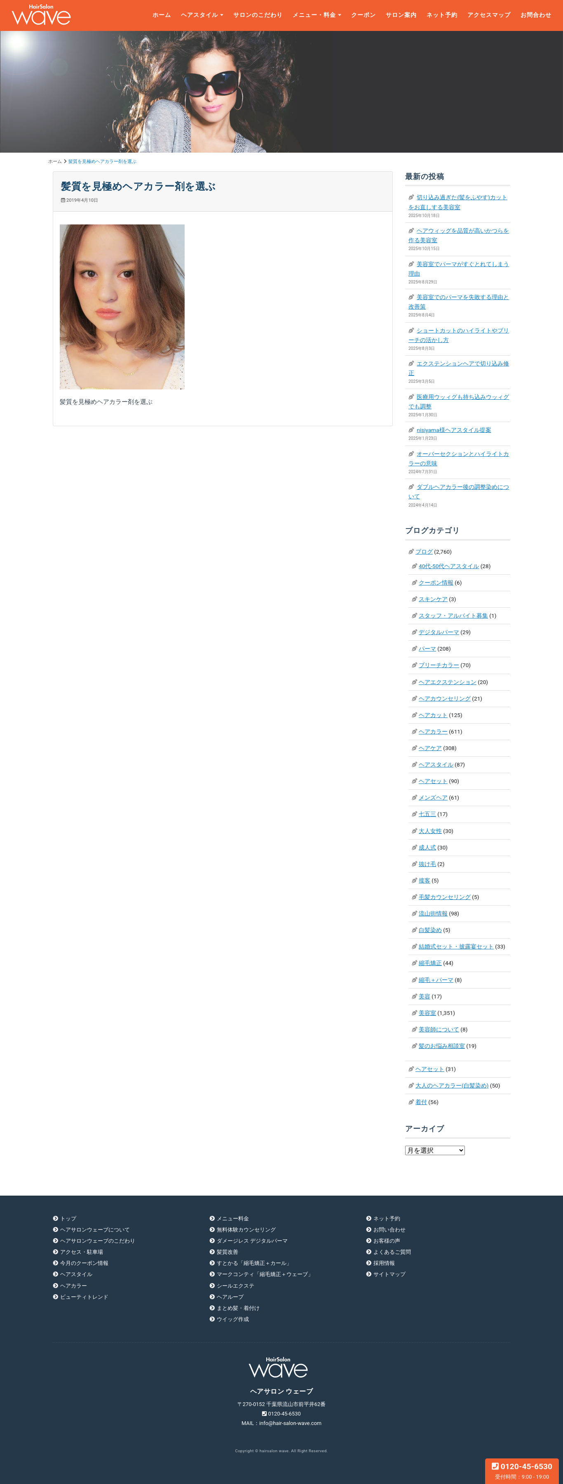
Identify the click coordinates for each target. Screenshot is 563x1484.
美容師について (439, 1029)
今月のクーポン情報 (84, 1263)
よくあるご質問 (392, 1252)
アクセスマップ (489, 15)
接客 (424, 880)
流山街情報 (433, 913)
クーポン (363, 15)
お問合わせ (536, 15)
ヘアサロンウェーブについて (95, 1230)
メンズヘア (433, 797)
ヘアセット (433, 781)
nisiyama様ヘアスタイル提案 (454, 430)
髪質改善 (227, 1252)
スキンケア (433, 599)
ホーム (161, 15)
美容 (424, 996)
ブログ (424, 551)
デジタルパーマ (439, 632)
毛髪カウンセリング (445, 897)
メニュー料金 (233, 1218)
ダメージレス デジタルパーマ (252, 1241)
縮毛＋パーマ (436, 980)
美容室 (427, 1013)
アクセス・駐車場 (81, 1252)
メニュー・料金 (314, 15)
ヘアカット (433, 715)
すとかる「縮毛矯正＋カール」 (254, 1263)
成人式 (427, 847)
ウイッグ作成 (233, 1319)
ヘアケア (430, 748)
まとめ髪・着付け (238, 1308)
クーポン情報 (436, 582)
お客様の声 (386, 1241)
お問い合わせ (389, 1230)
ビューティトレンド (84, 1297)
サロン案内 (401, 15)
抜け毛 (427, 864)
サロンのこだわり (258, 15)
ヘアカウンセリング (445, 698)
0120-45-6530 (522, 1471)
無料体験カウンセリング (246, 1230)
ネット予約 (442, 15)
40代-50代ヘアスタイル (449, 566)
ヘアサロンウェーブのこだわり (97, 1241)
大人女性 (430, 831)
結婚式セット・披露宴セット (456, 946)
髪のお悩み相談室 (442, 1046)
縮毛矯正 (430, 963)
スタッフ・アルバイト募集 (453, 615)
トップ (68, 1218)
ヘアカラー (433, 731)
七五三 (427, 814)
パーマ (427, 648)
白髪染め (430, 930)
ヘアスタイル (199, 15)
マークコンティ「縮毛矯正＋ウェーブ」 (265, 1274)
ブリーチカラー (439, 665)
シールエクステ (235, 1286)
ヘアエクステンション (447, 682)
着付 (421, 1102)
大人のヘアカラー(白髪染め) (451, 1085)
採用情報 (384, 1263)
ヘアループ (230, 1297)
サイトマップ (389, 1274)
